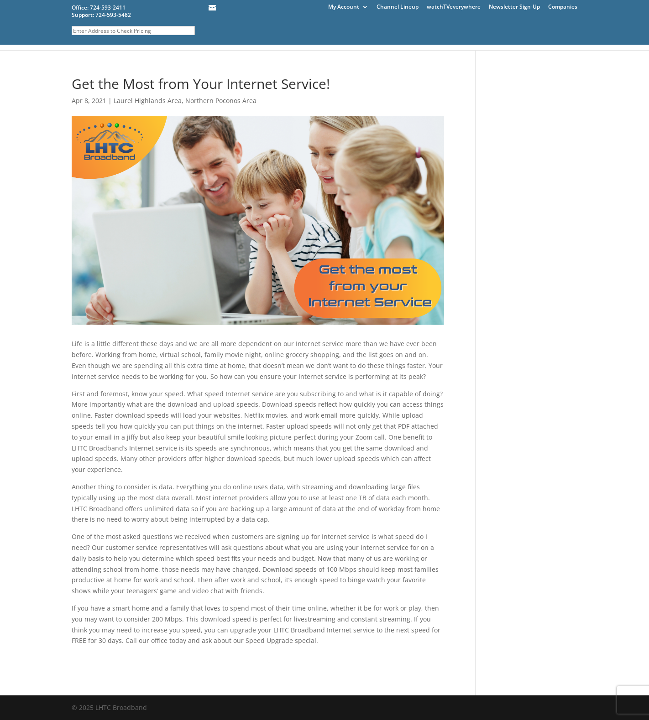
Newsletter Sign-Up (514, 7)
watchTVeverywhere (454, 7)
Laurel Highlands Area (148, 100)
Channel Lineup (398, 7)
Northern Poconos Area (220, 100)
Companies (562, 7)
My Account (343, 7)
